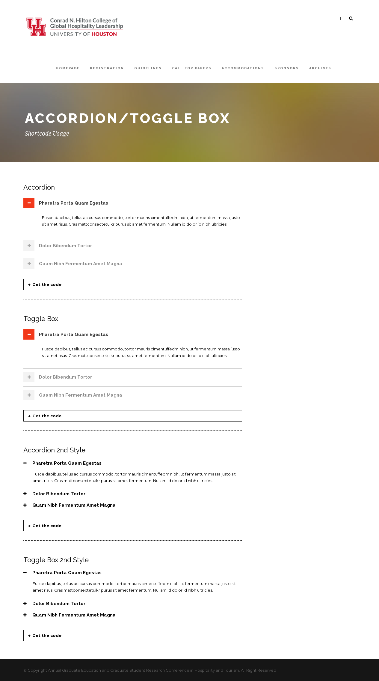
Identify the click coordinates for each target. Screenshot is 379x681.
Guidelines (148, 68)
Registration (107, 68)
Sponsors (286, 68)
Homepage (68, 68)
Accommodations (243, 68)
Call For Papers (192, 68)
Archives (320, 68)
